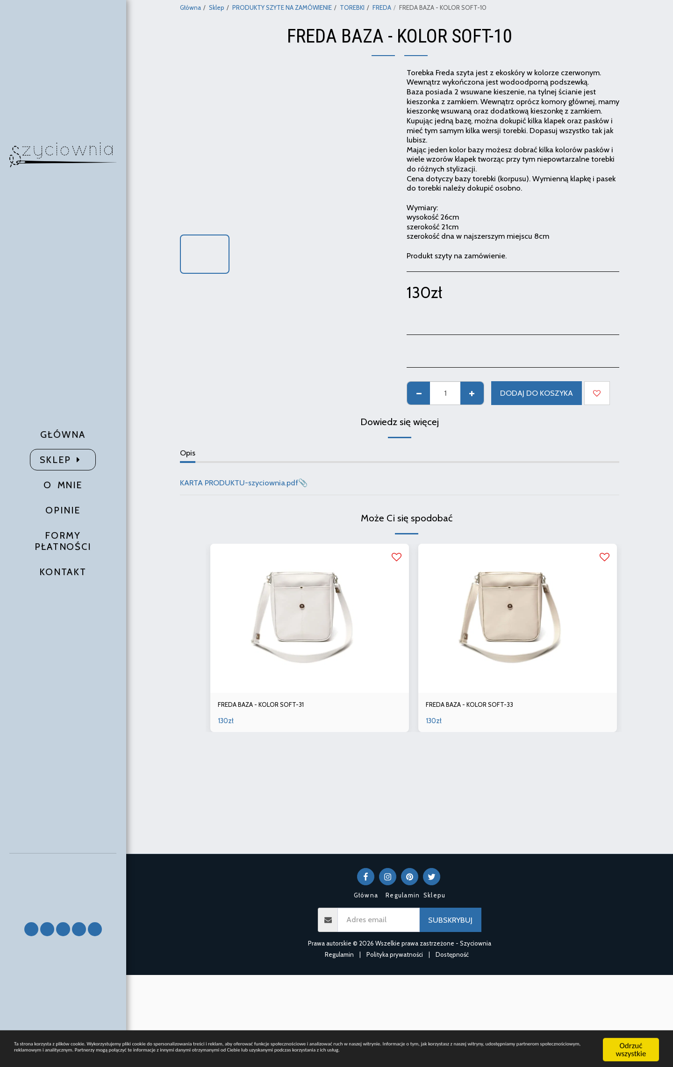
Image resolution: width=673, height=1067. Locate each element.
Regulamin (339, 954)
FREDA (381, 7)
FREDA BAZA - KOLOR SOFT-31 (271, 706)
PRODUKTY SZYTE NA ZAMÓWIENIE (282, 7)
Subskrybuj (450, 920)
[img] (309, 618)
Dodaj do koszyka (536, 393)
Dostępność (452, 954)
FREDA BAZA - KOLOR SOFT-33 (480, 706)
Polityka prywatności (394, 954)
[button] (63, 883)
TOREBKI (352, 7)
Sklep (216, 7)
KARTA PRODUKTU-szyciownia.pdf (239, 482)
